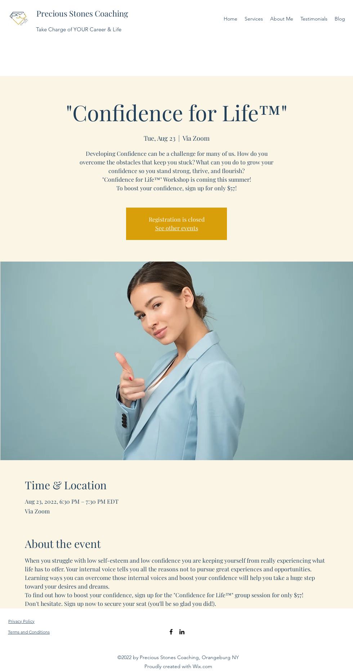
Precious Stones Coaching (82, 13)
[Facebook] (171, 631)
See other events (176, 228)
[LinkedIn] (182, 631)
